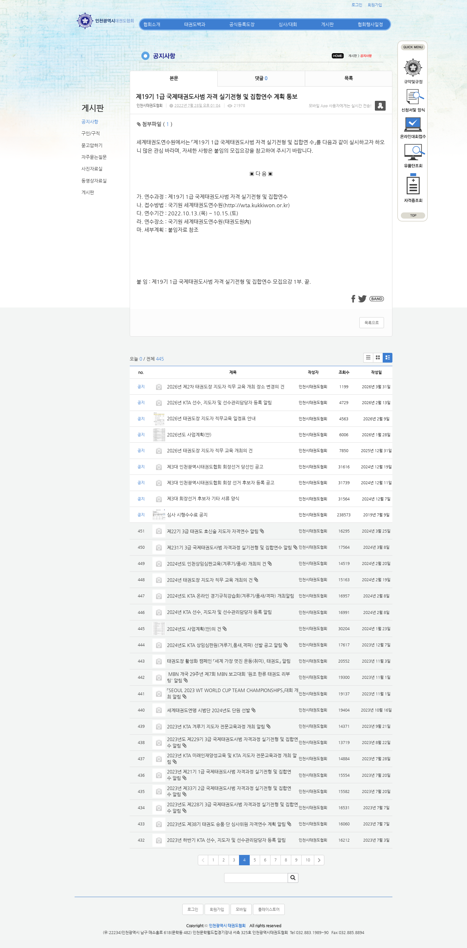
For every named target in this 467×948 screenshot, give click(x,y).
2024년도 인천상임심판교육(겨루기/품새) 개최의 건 (216, 563)
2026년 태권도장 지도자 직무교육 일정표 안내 (211, 418)
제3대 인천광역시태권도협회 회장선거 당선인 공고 (215, 466)
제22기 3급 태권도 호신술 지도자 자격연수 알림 (212, 531)
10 (307, 860)
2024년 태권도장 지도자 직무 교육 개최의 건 (210, 579)
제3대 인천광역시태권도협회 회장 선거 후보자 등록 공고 (220, 482)
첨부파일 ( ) (155, 124)
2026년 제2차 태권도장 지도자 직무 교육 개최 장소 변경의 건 (226, 386)
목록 (348, 78)
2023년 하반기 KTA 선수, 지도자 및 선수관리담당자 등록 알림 (226, 840)
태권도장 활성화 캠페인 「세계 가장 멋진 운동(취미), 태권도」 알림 (229, 661)
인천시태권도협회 (149, 105)
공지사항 (89, 121)
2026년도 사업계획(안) (189, 434)
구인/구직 (90, 133)
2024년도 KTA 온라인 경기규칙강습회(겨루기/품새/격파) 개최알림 (230, 595)
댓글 (261, 78)
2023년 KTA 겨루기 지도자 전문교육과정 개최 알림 (216, 726)
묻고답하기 (91, 145)
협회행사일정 (370, 24)
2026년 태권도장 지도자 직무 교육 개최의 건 (210, 450)
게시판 (327, 24)
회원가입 (375, 5)
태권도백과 (194, 24)
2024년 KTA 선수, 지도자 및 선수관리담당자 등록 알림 (219, 612)
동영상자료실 (94, 180)
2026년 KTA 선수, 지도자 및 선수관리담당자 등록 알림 (219, 402)
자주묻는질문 (94, 157)
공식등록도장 (242, 24)
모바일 (241, 909)
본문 (174, 78)
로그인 (357, 5)
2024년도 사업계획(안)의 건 (194, 628)
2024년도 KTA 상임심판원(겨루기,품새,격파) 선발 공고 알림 (224, 645)
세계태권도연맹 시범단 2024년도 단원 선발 (208, 710)
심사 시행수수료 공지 (187, 514)
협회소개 (151, 24)
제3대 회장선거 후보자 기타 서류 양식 (203, 498)
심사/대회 (288, 24)
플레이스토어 (269, 909)
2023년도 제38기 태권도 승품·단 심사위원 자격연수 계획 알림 (226, 824)
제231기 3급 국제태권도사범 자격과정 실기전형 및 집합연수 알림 (229, 547)
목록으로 (372, 322)
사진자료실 (91, 168)
